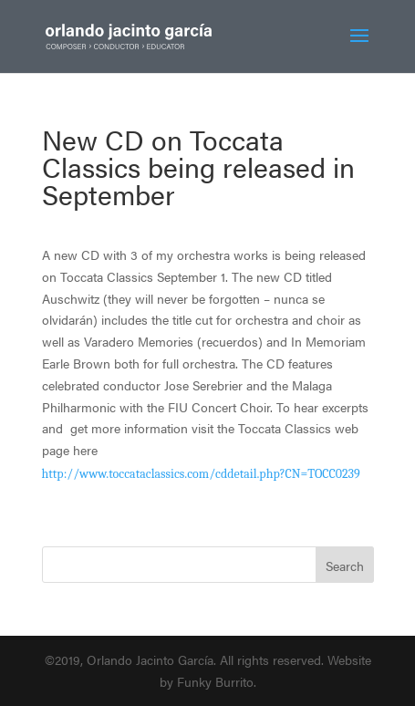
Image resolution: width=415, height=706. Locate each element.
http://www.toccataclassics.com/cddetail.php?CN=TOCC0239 (201, 474)
